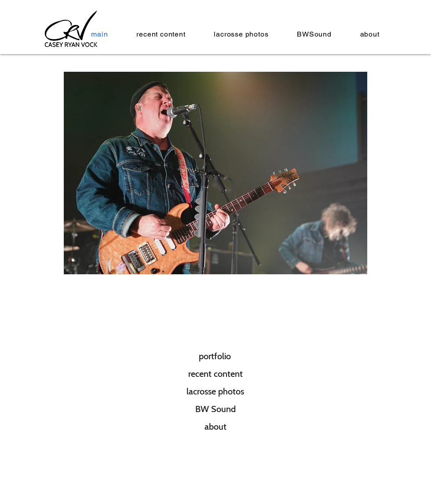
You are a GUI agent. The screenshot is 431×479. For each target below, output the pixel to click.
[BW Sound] (215, 409)
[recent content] (215, 374)
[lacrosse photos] (215, 391)
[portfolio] (215, 356)
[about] (215, 426)
